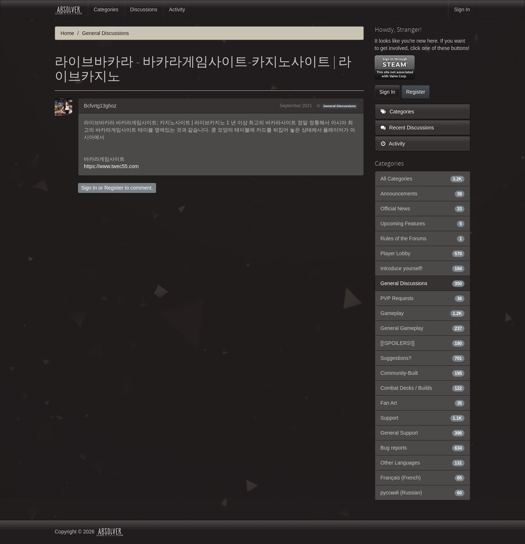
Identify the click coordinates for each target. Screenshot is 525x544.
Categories (106, 9)
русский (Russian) (423, 492)
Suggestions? (423, 358)
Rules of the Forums (423, 238)
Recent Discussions (407, 128)
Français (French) (423, 477)
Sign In (462, 9)
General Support (423, 432)
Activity (177, 9)
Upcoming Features (423, 223)
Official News (423, 208)
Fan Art (423, 403)
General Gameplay (423, 328)
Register (113, 188)
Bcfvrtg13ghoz (100, 106)
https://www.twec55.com (111, 166)
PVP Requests (423, 298)
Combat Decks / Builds (423, 388)
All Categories (423, 178)
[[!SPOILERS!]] (423, 343)
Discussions (144, 9)
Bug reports (423, 447)
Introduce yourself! (423, 268)
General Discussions (339, 106)
